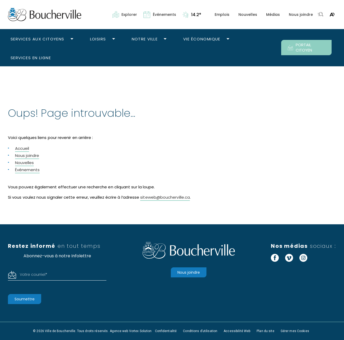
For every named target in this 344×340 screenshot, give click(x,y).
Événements (27, 170)
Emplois (222, 14)
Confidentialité (166, 331)
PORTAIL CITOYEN (300, 47)
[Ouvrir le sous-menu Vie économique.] (227, 39)
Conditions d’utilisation (200, 331)
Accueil (22, 148)
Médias (273, 14)
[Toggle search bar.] (320, 14)
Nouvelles (247, 14)
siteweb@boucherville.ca (165, 197)
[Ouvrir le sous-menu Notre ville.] (165, 39)
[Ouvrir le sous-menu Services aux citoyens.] (71, 39)
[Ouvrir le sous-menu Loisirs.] (113, 39)
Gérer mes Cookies (295, 331)
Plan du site (265, 331)
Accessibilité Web (237, 331)
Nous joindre (301, 14)
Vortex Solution (140, 331)
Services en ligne (31, 57)
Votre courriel (33, 274)
